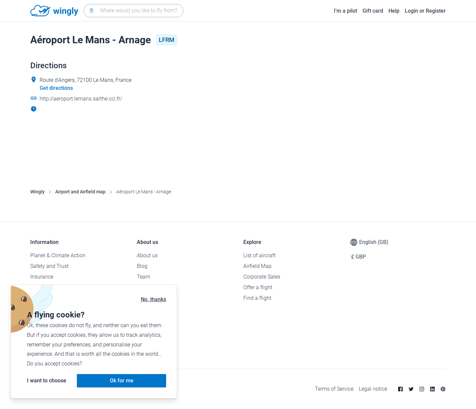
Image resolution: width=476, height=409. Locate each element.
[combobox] (133, 10)
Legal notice (373, 389)
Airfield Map (257, 266)
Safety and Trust (49, 266)
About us (147, 255)
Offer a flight (257, 287)
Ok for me (121, 380)
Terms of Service (334, 389)
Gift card (372, 11)
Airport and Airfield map (80, 191)
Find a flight (257, 298)
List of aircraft (259, 255)
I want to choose (46, 380)
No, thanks (153, 299)
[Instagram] (421, 389)
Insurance (41, 277)
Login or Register (425, 11)
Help (393, 11)
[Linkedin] (432, 389)
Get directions (56, 88)
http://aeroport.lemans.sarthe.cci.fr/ (81, 99)
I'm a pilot (345, 11)
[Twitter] (411, 389)
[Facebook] (400, 389)
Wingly (37, 191)
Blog (142, 266)
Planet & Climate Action (58, 255)
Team (143, 277)
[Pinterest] (443, 389)
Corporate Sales (261, 277)
